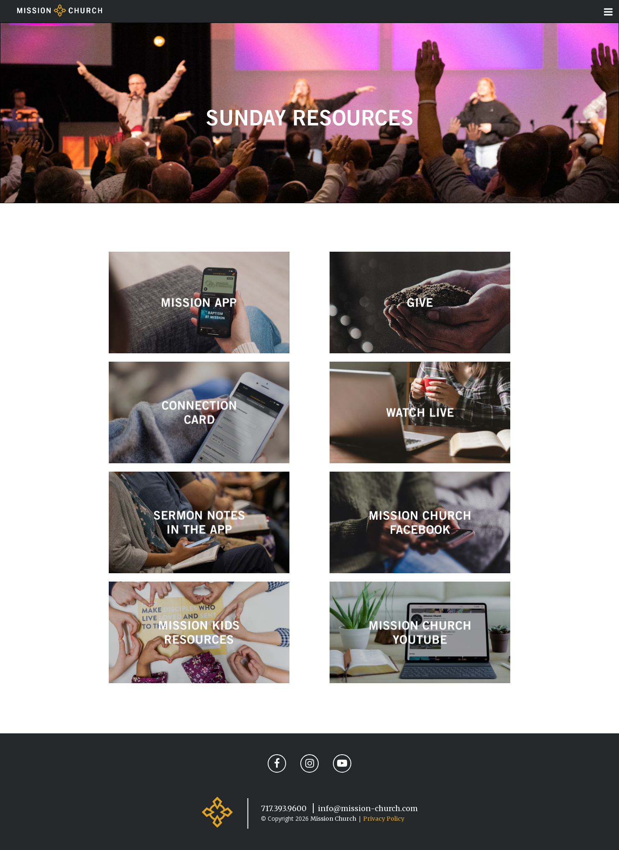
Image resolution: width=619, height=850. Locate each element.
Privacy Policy (383, 818)
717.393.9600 (284, 808)
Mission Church (333, 818)
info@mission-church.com (368, 808)
